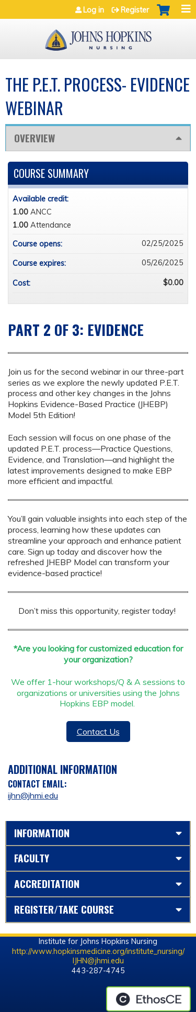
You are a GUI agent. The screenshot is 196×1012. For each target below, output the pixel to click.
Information (42, 832)
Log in (93, 10)
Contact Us (98, 731)
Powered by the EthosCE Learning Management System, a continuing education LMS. (148, 998)
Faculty (31, 857)
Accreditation (46, 883)
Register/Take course (64, 909)
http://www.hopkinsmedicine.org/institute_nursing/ (98, 951)
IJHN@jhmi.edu (98, 960)
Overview (34, 137)
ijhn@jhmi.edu (33, 795)
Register (135, 10)
